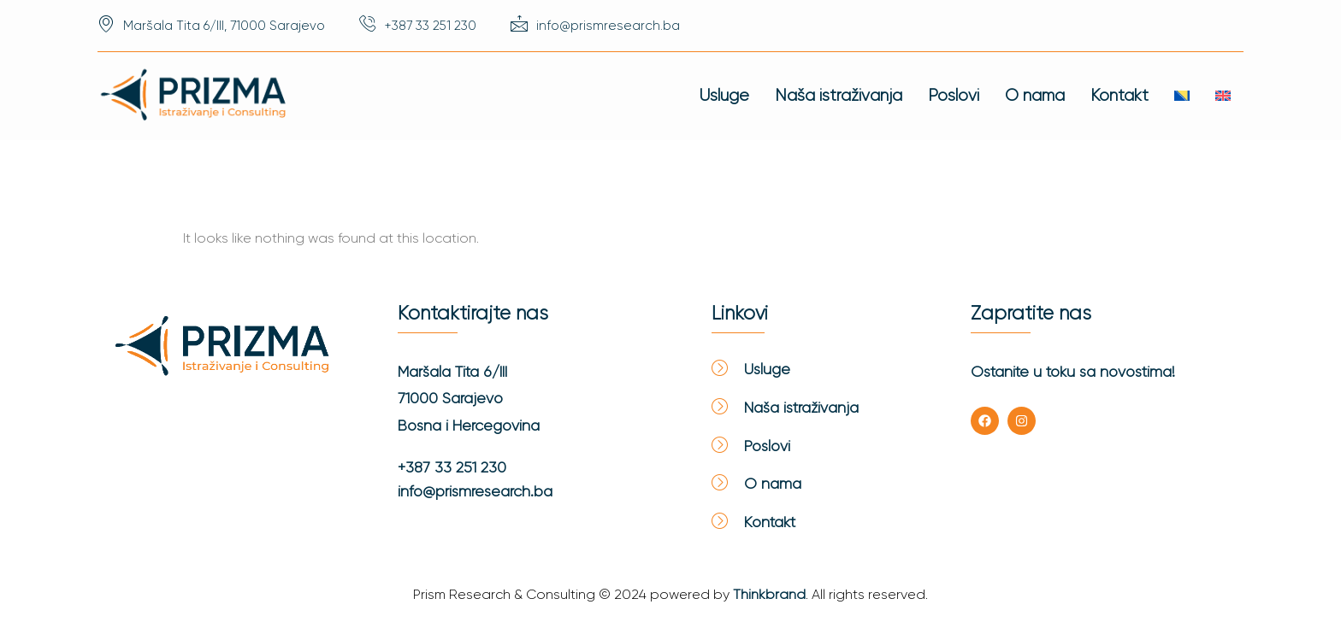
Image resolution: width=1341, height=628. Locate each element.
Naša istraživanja (838, 95)
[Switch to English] (1223, 95)
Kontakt (1119, 95)
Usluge (724, 95)
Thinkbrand (769, 594)
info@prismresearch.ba (475, 491)
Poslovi (953, 95)
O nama (1035, 95)
